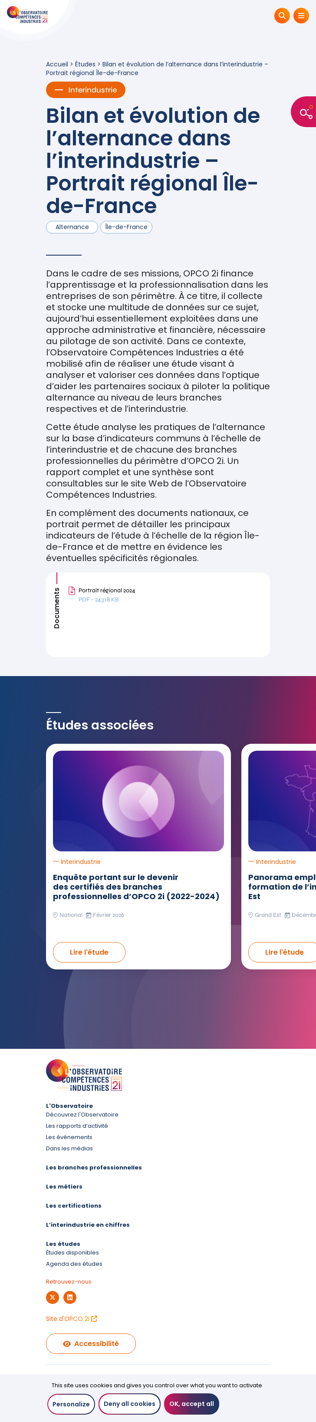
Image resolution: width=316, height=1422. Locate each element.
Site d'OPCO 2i (71, 1318)
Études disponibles (72, 1252)
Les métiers (64, 1186)
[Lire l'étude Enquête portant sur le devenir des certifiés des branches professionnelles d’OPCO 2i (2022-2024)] (138, 801)
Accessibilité (91, 1344)
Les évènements (69, 1137)
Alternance (72, 227)
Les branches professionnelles (94, 1167)
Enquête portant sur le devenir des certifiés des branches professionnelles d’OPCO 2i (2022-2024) (136, 887)
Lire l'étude (89, 952)
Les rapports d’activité (77, 1126)
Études (85, 64)
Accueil (57, 64)
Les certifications (74, 1206)
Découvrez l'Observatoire (82, 1114)
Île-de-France (126, 227)
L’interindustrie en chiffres (88, 1225)
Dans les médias (69, 1148)
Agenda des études (74, 1264)
